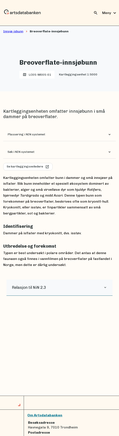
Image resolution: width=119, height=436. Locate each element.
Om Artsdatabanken (44, 415)
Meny (109, 13)
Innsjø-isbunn (13, 31)
